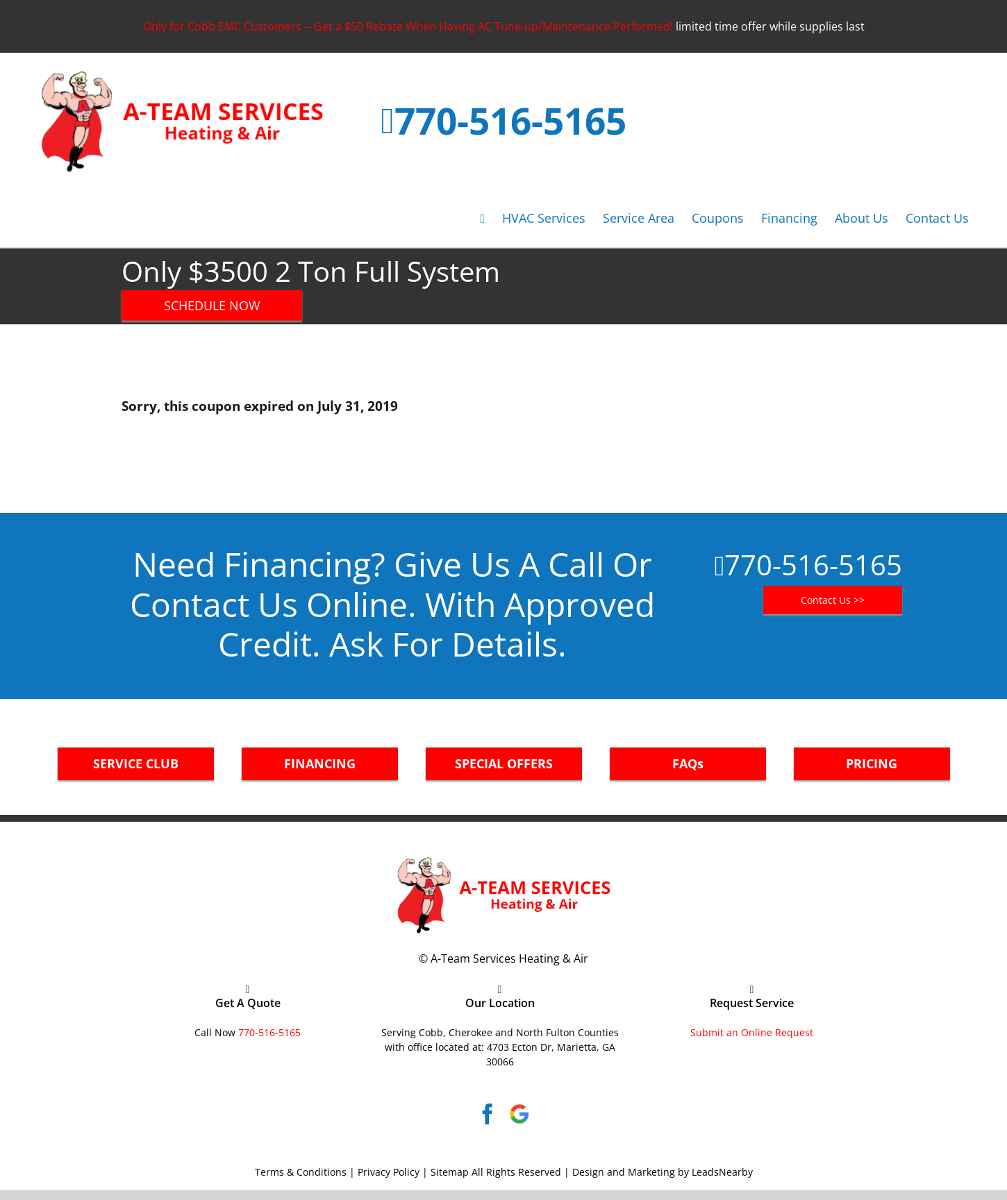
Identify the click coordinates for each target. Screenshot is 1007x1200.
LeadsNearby (722, 1171)
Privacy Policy (388, 1171)
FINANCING (320, 763)
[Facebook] (487, 1114)
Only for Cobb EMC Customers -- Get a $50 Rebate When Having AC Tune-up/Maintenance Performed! (408, 26)
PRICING (871, 763)
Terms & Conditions (301, 1171)
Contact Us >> (833, 600)
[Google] (519, 1114)
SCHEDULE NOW (212, 305)
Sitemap (450, 1171)
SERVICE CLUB (135, 763)
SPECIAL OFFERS (504, 763)
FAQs (688, 763)
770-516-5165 (510, 120)
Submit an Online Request (751, 1032)
